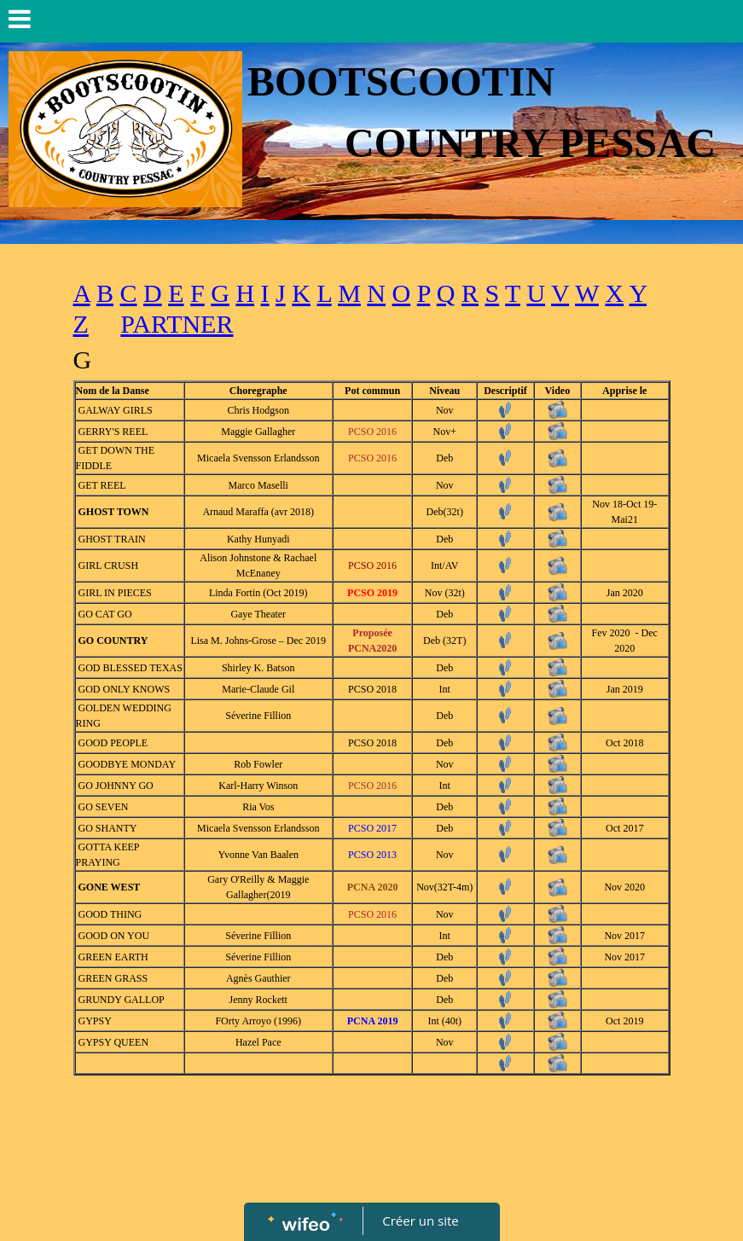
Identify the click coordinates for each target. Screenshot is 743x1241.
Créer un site (420, 1220)
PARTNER (176, 324)
